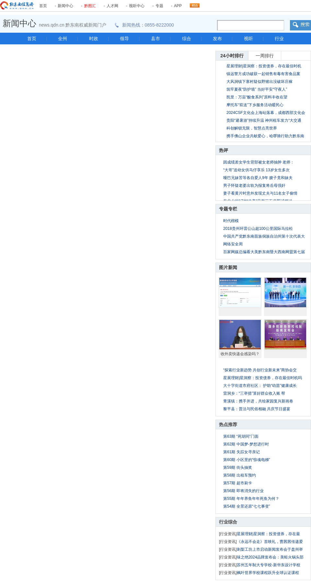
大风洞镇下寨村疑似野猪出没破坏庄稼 (259, 81)
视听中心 (136, 6)
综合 (186, 38)
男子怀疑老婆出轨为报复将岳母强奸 (254, 185)
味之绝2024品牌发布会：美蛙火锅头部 (270, 557)
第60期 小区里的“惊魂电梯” (246, 459)
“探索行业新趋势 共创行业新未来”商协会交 (260, 370)
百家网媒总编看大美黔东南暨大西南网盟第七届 (264, 252)
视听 (248, 38)
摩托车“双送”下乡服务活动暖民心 (254, 105)
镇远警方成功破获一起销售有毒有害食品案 (263, 74)
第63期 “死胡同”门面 (241, 436)
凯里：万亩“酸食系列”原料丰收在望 (256, 97)
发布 (217, 38)
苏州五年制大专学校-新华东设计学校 (268, 565)
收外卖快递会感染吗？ (240, 354)
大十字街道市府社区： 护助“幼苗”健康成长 (260, 385)
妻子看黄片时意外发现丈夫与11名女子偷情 (260, 193)
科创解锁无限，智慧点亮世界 (251, 128)
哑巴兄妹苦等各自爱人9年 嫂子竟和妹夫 (258, 177)
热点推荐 (228, 424)
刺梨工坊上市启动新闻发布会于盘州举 (270, 549)
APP (178, 6)
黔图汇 (90, 6)
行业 (279, 38)
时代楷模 (231, 221)
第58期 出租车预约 (239, 475)
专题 (159, 6)
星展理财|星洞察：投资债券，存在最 (268, 534)
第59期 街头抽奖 (237, 467)
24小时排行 (232, 55)
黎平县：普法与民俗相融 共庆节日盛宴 (256, 409)
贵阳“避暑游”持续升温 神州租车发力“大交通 (263, 120)
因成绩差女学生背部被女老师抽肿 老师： (258, 162)
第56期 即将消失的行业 (243, 491)
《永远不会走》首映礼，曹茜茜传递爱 (270, 541)
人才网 (112, 6)
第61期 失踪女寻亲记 (241, 452)
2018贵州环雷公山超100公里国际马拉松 (258, 228)
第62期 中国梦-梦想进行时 (246, 444)
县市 (155, 38)
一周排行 (265, 55)
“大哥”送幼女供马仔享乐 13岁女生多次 (256, 170)
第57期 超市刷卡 (237, 483)
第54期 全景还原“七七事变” (246, 506)
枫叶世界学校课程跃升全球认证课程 (268, 572)
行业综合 (228, 521)
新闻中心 (65, 6)
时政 (93, 38)
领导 (124, 38)
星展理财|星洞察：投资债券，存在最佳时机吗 (262, 378)
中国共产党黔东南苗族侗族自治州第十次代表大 (264, 236)
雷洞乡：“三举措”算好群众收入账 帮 (254, 393)
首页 (43, 6)
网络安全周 (233, 244)
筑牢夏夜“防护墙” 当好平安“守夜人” (256, 89)
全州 (62, 38)
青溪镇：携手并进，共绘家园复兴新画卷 (258, 401)
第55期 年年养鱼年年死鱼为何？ (251, 498)
